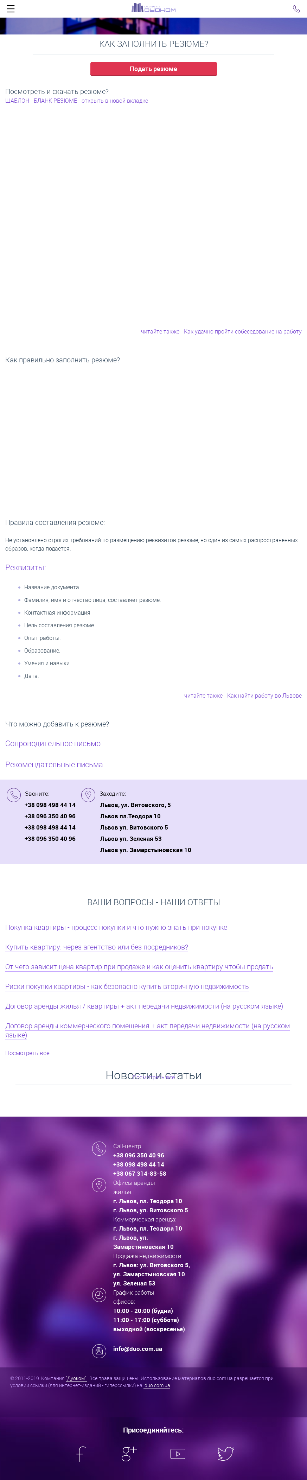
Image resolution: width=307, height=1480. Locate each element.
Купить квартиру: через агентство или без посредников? (96, 947)
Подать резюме (153, 68)
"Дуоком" (76, 1378)
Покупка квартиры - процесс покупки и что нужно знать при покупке (116, 927)
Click (11, 11)
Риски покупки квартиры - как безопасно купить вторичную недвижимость (127, 986)
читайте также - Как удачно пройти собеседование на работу (221, 331)
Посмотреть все (27, 1053)
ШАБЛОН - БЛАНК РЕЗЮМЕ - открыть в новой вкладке (76, 100)
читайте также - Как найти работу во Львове (243, 695)
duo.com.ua (156, 1385)
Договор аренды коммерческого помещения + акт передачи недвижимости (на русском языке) (147, 1030)
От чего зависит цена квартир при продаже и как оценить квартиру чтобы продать (139, 966)
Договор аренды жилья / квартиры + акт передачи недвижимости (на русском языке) (144, 1006)
